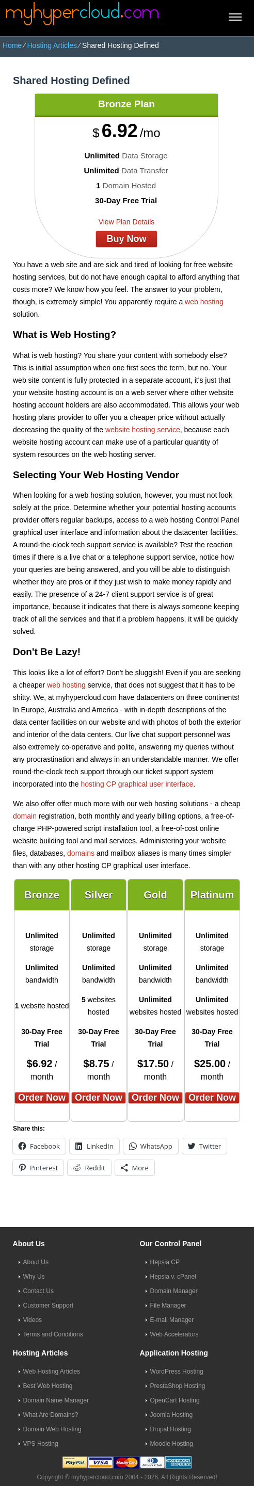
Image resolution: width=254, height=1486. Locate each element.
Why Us (34, 1276)
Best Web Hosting (48, 1386)
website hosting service (142, 430)
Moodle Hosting (171, 1443)
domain (25, 816)
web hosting (204, 302)
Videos (32, 1320)
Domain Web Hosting (52, 1429)
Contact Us (38, 1291)
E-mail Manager (172, 1320)
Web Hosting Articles (52, 1371)
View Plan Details (127, 222)
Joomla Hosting (171, 1414)
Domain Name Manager (56, 1400)
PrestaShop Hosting (177, 1386)
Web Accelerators (174, 1334)
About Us (36, 1262)
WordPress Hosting (176, 1371)
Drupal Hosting (170, 1429)
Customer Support (48, 1305)
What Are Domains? (50, 1414)
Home (12, 45)
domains (80, 853)
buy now (126, 239)
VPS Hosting (40, 1443)
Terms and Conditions (53, 1334)
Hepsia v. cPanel (173, 1276)
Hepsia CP (165, 1262)
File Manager (168, 1305)
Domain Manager (174, 1291)
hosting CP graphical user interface (137, 784)
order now (42, 1097)
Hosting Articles (51, 45)
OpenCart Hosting (175, 1400)
